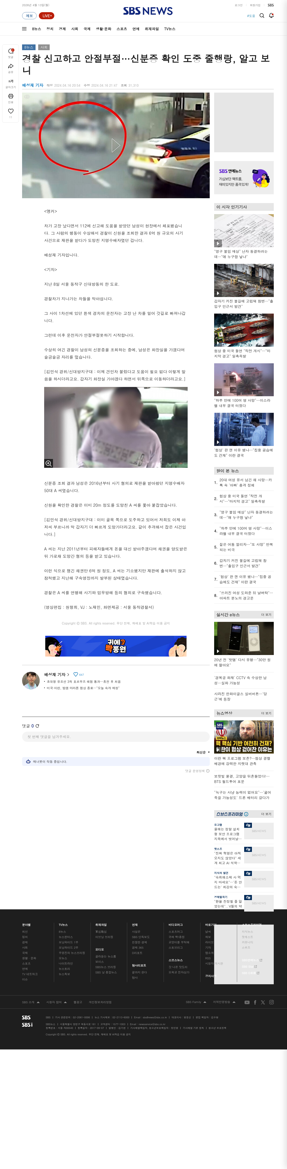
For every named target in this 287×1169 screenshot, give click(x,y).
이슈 (25, 979)
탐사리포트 (139, 964)
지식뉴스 (247, 931)
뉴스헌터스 (66, 937)
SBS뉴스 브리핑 (105, 967)
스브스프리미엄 (252, 923)
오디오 (99, 948)
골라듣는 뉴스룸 (105, 956)
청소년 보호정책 (218, 1028)
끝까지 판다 (139, 972)
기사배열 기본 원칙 (193, 1028)
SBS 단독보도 (141, 937)
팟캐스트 (247, 937)
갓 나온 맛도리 (178, 967)
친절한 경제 (139, 942)
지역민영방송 (224, 1002)
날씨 (208, 931)
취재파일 (152, 28)
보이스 (99, 962)
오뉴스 (63, 958)
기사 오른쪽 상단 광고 (243, 121)
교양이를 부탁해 (179, 942)
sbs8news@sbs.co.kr (155, 1017)
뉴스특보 (64, 974)
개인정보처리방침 (100, 1002)
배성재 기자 (56, 674)
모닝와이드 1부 (68, 942)
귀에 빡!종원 (177, 937)
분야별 (26, 923)
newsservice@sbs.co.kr (152, 1024)
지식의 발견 (221, 873)
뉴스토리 (64, 969)
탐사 (135, 977)
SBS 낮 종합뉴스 (106, 972)
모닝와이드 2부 (68, 947)
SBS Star (249, 966)
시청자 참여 (56, 1002)
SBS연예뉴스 (252, 959)
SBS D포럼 (251, 972)
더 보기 (265, 614)
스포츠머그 (176, 931)
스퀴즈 (246, 947)
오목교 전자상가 (179, 972)
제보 (208, 937)
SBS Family (196, 1002)
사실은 (136, 931)
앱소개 (209, 953)
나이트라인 (66, 963)
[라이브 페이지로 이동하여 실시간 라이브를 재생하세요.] (46, 15)
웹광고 (78, 1002)
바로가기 (211, 923)
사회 (74, 28)
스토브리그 (176, 947)
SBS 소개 (31, 1002)
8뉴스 (36, 28)
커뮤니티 (247, 942)
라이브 (209, 942)
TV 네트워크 (30, 974)
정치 (49, 28)
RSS (208, 958)
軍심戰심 (101, 931)
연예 (136, 28)
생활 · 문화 (29, 958)
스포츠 (122, 28)
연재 (135, 923)
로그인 (239, 5)
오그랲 (218, 824)
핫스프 (218, 849)
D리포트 (137, 953)
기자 (208, 947)
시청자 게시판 (214, 963)
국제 (87, 28)
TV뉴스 (170, 28)
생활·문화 (103, 28)
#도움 (251, 15)
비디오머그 (176, 923)
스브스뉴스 (176, 959)
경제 (62, 28)
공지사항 (210, 976)
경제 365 (138, 947)
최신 (25, 931)
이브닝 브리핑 (104, 937)
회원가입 (255, 5)
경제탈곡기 (220, 897)
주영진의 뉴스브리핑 (72, 953)
